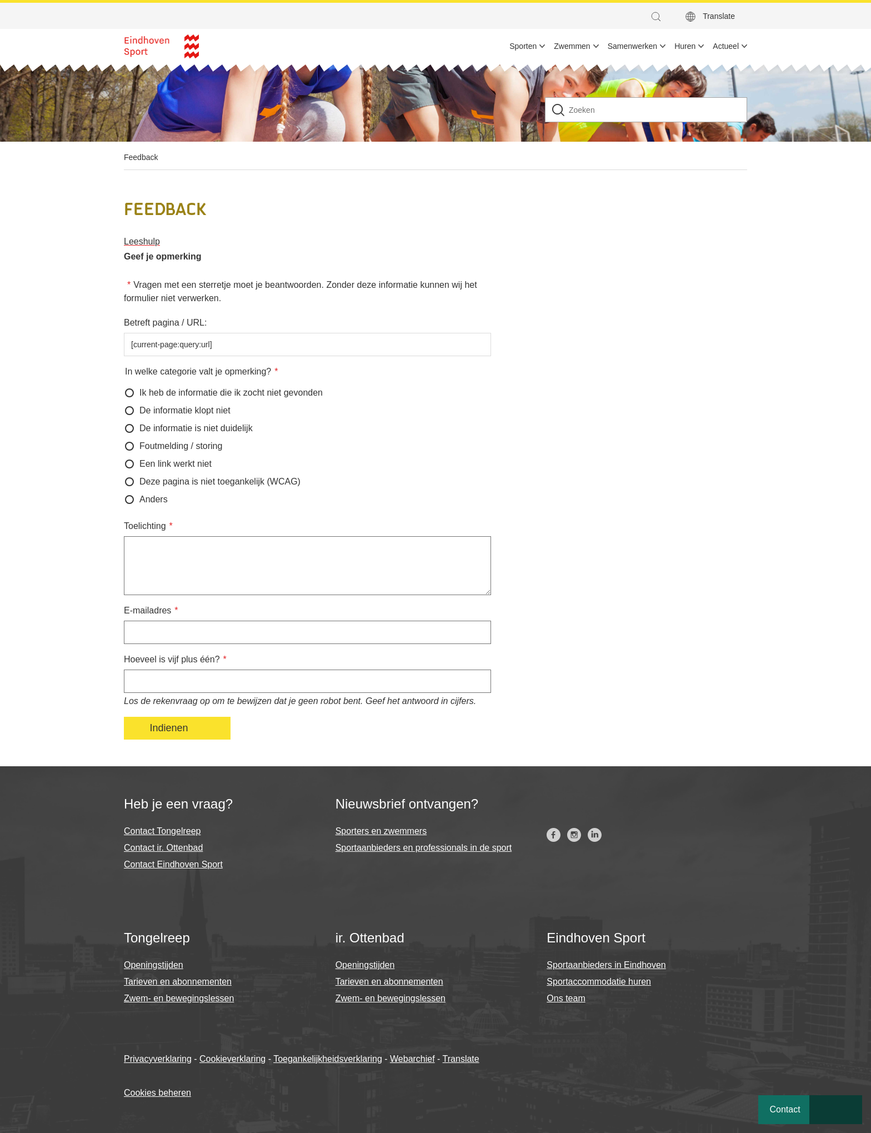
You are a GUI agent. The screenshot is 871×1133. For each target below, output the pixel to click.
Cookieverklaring (232, 1059)
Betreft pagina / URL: (165, 322)
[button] (658, 16)
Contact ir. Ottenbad (163, 847)
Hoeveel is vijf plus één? (172, 659)
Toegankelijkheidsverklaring (327, 1059)
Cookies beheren (157, 1092)
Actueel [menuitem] (726, 46)
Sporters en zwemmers (381, 831)
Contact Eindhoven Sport (173, 864)
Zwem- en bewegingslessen (179, 998)
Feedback (141, 157)
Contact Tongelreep (162, 831)
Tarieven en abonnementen (178, 981)
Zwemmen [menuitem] (572, 46)
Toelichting (145, 526)
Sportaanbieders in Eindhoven (606, 965)
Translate (719, 16)
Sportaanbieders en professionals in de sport (424, 847)
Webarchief (412, 1059)
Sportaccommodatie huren (599, 981)
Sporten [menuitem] (523, 46)
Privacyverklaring (158, 1059)
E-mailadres (147, 610)
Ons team (566, 998)
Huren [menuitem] (684, 46)
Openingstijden (153, 965)
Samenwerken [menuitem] (633, 46)
